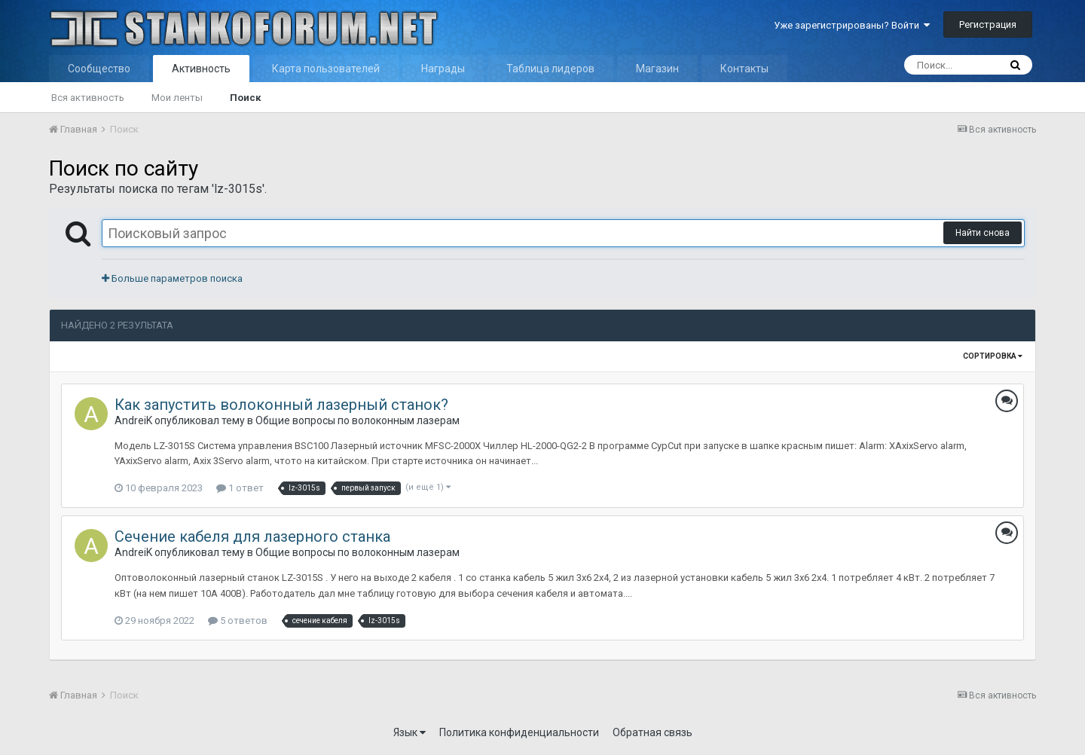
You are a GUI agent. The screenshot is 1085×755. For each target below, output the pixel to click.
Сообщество (99, 69)
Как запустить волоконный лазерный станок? (281, 405)
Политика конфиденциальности (519, 732)
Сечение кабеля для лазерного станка (252, 536)
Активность (201, 69)
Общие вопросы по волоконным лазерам (357, 420)
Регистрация (987, 24)
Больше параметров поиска (172, 278)
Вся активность (87, 97)
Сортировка (992, 356)
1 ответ (240, 488)
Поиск (245, 97)
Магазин (657, 69)
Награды (443, 69)
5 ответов (237, 620)
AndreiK (133, 420)
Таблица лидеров (550, 69)
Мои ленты (177, 97)
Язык (409, 732)
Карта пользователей (326, 69)
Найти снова (982, 233)
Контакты (744, 69)
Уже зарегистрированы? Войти (852, 25)
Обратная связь (652, 732)
